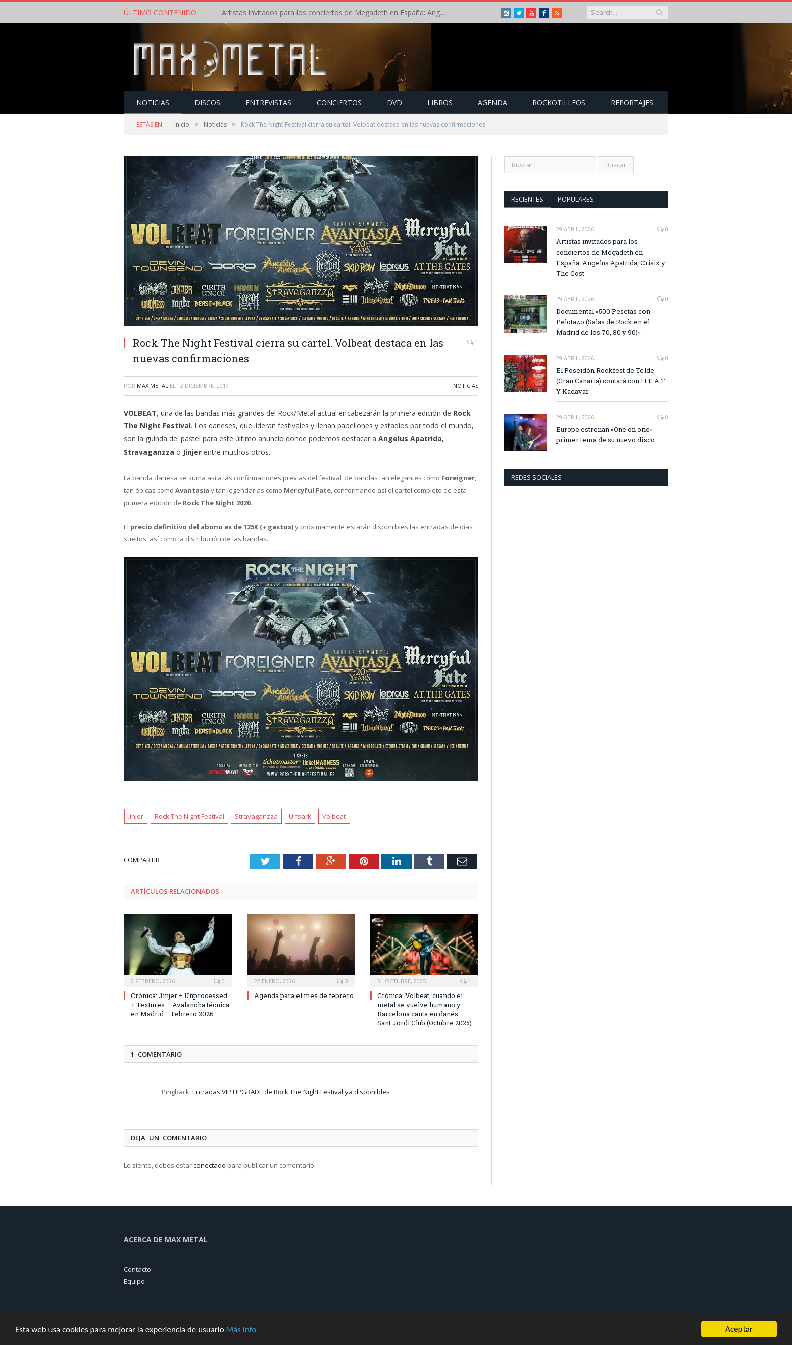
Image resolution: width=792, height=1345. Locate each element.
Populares (576, 199)
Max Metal (152, 385)
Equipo (134, 1281)
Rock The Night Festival (189, 816)
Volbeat (334, 816)
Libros (440, 102)
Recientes (527, 199)
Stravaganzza (256, 816)
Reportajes (632, 102)
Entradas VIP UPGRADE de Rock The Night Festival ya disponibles (291, 1092)
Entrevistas (268, 102)
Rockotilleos (558, 102)
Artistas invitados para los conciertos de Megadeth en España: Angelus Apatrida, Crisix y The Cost (338, 12)
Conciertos (339, 102)
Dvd (394, 102)
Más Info (241, 1330)
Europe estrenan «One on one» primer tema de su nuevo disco (605, 434)
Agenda (492, 102)
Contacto (137, 1269)
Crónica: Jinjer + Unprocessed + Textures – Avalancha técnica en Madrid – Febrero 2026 (180, 1004)
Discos (207, 102)
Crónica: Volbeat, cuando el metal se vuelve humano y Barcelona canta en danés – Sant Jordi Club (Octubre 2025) (424, 1009)
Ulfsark (300, 816)
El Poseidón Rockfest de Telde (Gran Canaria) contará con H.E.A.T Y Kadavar (610, 381)
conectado (209, 1165)
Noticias (152, 102)
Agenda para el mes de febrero (304, 995)
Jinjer (135, 816)
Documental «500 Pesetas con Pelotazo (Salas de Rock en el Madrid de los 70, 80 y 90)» (603, 322)
